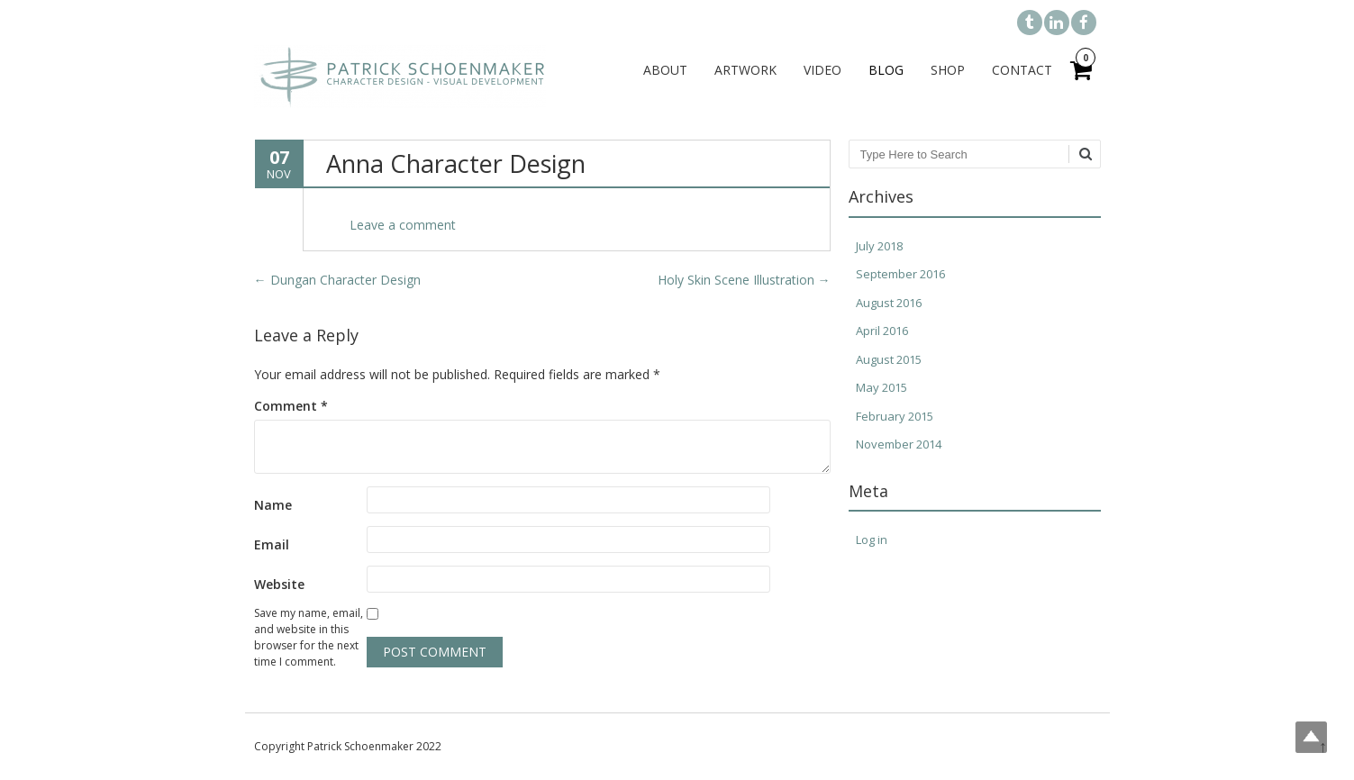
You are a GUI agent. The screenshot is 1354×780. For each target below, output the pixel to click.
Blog (886, 69)
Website (279, 584)
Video (822, 69)
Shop (948, 69)
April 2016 (882, 330)
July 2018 (879, 246)
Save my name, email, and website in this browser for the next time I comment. (308, 637)
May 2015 (881, 387)
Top (1311, 737)
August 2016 (889, 303)
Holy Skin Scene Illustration (744, 279)
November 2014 (898, 444)
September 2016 (900, 274)
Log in (871, 539)
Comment (291, 405)
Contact (1022, 69)
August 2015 (889, 359)
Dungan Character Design (337, 279)
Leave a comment (403, 224)
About (665, 69)
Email (271, 544)
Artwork (745, 69)
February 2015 (894, 416)
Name (273, 504)
